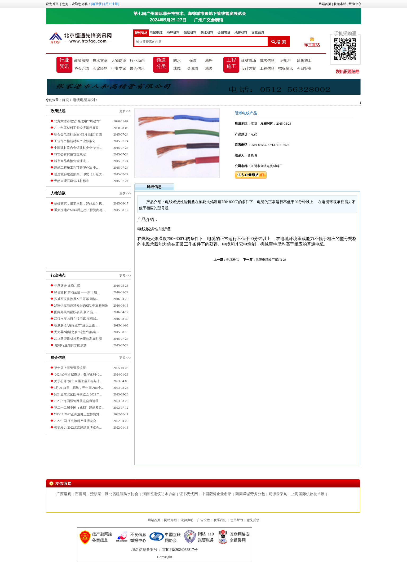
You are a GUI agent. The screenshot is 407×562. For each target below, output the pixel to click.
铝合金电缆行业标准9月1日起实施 (78, 134)
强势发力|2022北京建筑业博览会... (77, 427)
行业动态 (137, 61)
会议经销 (100, 69)
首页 (65, 100)
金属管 (192, 69)
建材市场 (248, 61)
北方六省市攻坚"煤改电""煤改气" (77, 121)
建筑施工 (304, 61)
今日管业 (304, 69)
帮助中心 (354, 4)
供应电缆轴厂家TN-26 (271, 260)
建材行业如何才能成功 (70, 345)
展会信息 (137, 69)
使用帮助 (236, 520)
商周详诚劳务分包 (250, 494)
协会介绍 (81, 69)
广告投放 (203, 520)
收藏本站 (340, 4)
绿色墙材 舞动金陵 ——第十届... (76, 292)
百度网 (80, 494)
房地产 (285, 61)
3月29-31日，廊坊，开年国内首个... (79, 388)
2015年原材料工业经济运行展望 (76, 128)
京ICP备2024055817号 (179, 550)
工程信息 (267, 69)
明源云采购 (278, 494)
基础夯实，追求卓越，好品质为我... (79, 203)
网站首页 (324, 4)
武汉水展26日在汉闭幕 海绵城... (76, 319)
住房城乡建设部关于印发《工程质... (79, 174)
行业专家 (118, 69)
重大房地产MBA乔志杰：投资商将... (79, 210)
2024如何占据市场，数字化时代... (78, 374)
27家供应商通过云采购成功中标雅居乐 (81, 305)
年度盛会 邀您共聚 (67, 285)
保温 (193, 61)
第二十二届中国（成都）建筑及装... (79, 407)
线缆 (177, 69)
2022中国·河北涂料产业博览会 (75, 421)
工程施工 (231, 63)
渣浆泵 (95, 494)
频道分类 (161, 63)
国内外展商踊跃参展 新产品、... (76, 312)
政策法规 (81, 61)
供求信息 (267, 61)
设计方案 (248, 69)
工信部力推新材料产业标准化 (74, 141)
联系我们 (220, 520)
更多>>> (125, 111)
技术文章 (100, 61)
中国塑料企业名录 (216, 494)
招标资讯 (285, 69)
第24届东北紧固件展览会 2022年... (78, 394)
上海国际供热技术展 (308, 494)
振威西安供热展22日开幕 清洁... (76, 299)
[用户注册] (111, 4)
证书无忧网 (188, 494)
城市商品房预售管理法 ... (71, 161)
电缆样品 (232, 260)
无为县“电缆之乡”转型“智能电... (76, 332)
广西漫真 (63, 494)
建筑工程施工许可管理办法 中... (76, 167)
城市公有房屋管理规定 (70, 154)
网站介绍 (170, 520)
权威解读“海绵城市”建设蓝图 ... (76, 325)
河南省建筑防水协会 (159, 494)
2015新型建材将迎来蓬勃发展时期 (78, 339)
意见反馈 (253, 520)
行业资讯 (64, 63)
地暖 (209, 69)
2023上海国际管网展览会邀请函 (76, 401)
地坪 (209, 61)
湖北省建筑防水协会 (121, 494)
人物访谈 (118, 61)
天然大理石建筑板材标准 (71, 181)
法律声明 (187, 520)
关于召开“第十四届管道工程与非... (78, 381)
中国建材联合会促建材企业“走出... (78, 148)
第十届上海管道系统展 (70, 368)
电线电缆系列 (84, 100)
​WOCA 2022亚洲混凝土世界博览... (78, 414)
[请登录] (97, 4)
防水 (177, 61)
